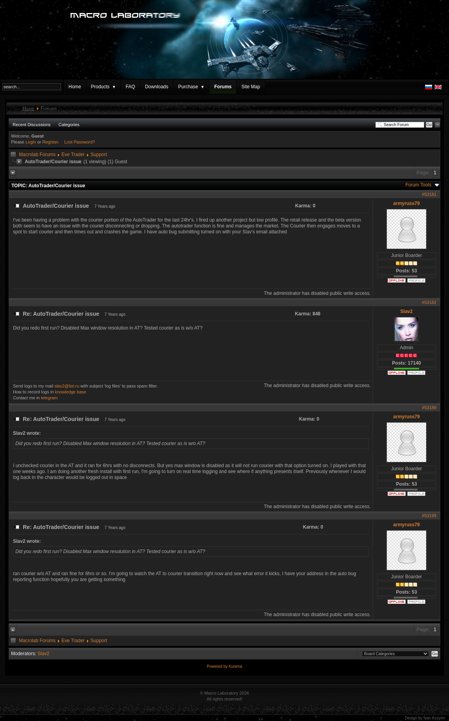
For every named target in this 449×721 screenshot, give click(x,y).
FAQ (130, 86)
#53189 (429, 407)
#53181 (429, 194)
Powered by (218, 666)
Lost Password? (79, 142)
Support (99, 154)
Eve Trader (73, 154)
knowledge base (70, 391)
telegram (49, 397)
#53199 (429, 515)
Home (74, 86)
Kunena (235, 666)
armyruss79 (406, 203)
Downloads (156, 86)
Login (31, 142)
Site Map (250, 86)
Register (50, 142)
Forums (222, 86)
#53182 (429, 302)
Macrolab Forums (37, 154)
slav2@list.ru (66, 386)
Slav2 (406, 311)
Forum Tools (418, 185)
